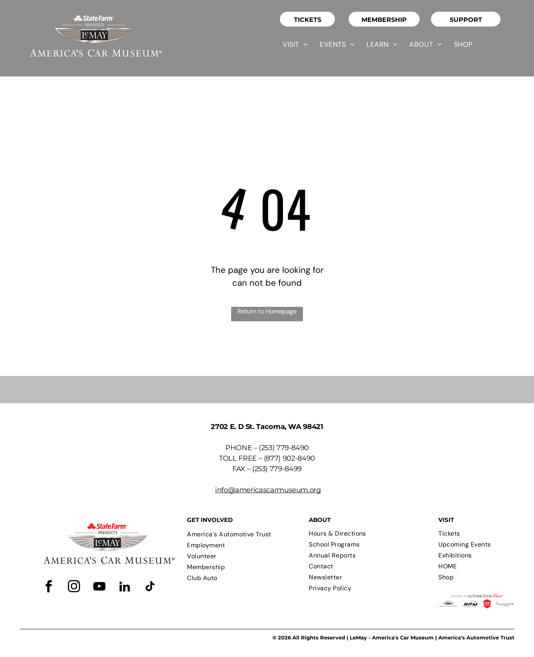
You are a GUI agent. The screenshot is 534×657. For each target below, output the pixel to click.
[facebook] (49, 588)
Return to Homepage (267, 311)
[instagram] (74, 588)
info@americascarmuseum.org (268, 490)
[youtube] (100, 588)
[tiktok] (150, 588)
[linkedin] (125, 588)
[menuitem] (295, 44)
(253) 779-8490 (284, 447)
